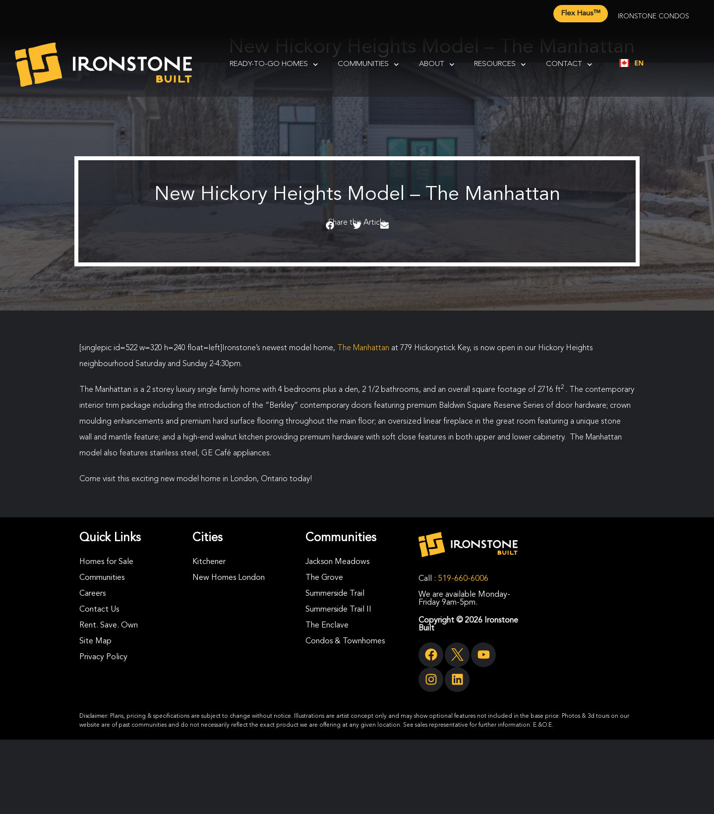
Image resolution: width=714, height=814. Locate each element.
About (437, 64)
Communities (368, 64)
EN (631, 62)
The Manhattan (363, 348)
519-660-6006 (463, 579)
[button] (330, 226)
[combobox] (631, 63)
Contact (569, 64)
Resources (500, 64)
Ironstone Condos (653, 16)
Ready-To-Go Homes (274, 64)
